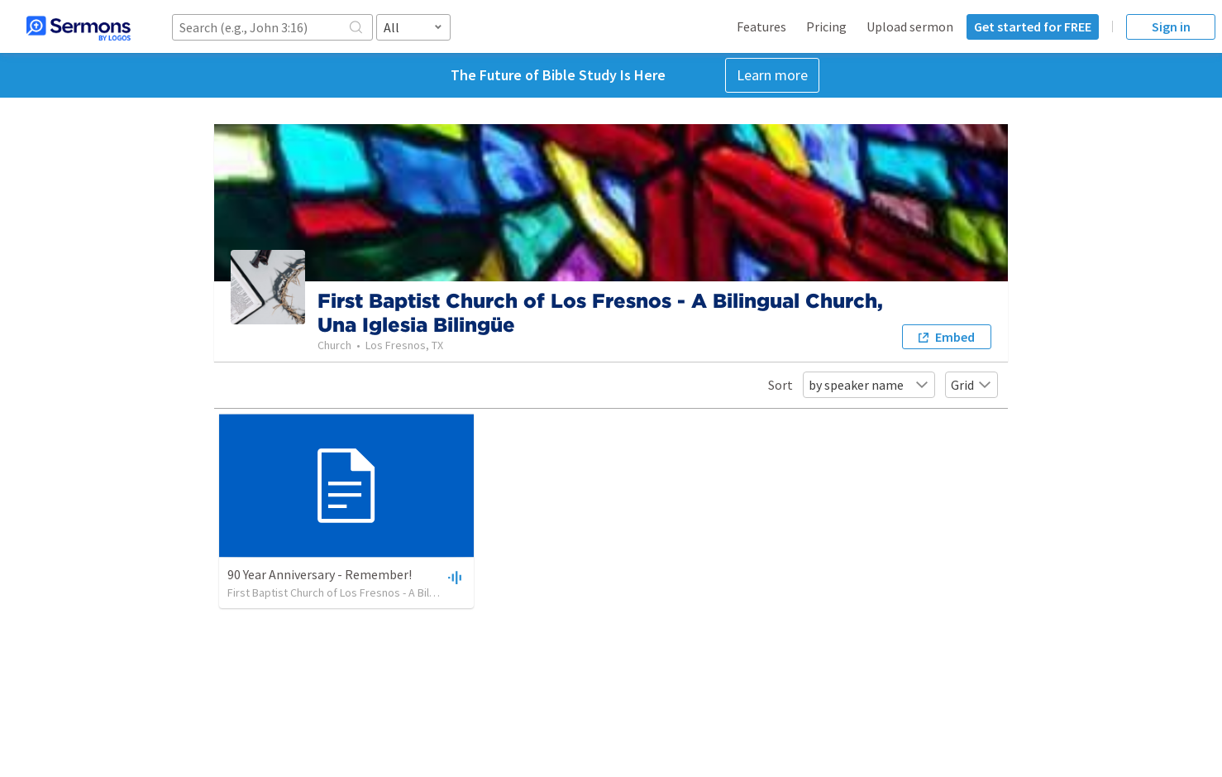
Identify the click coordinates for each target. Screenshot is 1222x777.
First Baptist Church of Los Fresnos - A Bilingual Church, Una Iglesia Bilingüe (410, 592)
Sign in (1171, 26)
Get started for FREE (1032, 26)
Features (761, 26)
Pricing (826, 26)
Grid (971, 385)
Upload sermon (909, 26)
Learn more (772, 74)
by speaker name (869, 385)
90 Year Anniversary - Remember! (319, 574)
